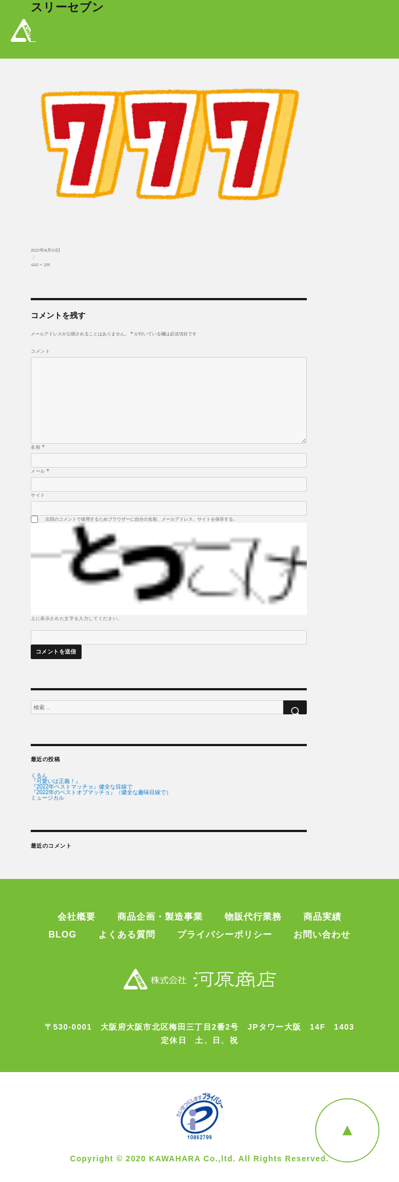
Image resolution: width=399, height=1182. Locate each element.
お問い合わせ (321, 934)
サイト (38, 495)
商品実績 (322, 916)
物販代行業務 (253, 916)
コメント (40, 351)
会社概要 (77, 916)
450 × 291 (40, 264)
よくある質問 (126, 934)
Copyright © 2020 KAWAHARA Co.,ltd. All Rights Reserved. (199, 1158)
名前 (38, 447)
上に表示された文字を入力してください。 (76, 618)
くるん (39, 776)
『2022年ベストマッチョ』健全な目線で (81, 787)
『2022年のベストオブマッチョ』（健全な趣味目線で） (101, 792)
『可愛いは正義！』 (56, 781)
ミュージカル (47, 798)
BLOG (63, 934)
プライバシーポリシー (224, 934)
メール (40, 471)
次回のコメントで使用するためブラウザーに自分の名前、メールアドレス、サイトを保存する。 (141, 519)
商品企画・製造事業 (160, 916)
